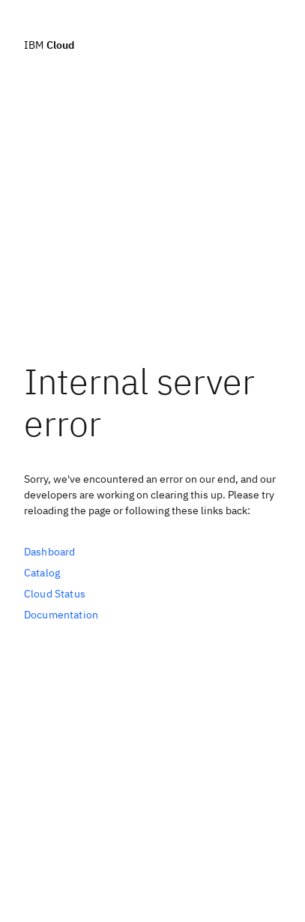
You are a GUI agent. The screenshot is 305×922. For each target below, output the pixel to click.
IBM (49, 44)
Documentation (61, 614)
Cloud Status (54, 593)
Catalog (42, 572)
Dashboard (49, 551)
